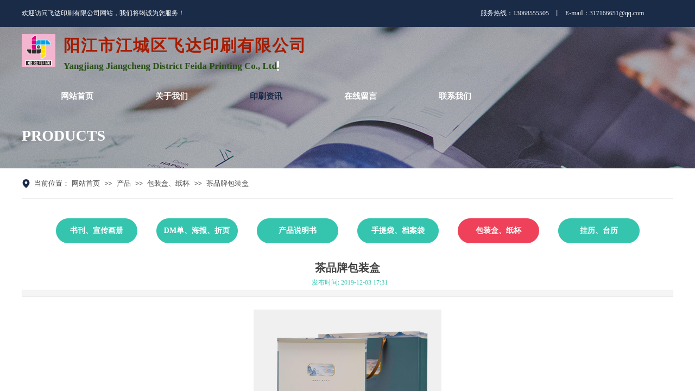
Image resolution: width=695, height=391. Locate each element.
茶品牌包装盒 (227, 183)
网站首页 (86, 183)
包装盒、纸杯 (168, 183)
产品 (124, 183)
